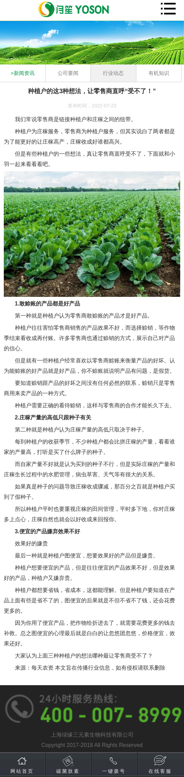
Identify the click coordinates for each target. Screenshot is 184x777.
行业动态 (113, 73)
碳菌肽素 (68, 771)
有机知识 (158, 73)
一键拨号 (114, 771)
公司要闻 (68, 73)
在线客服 (160, 771)
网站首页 (22, 771)
